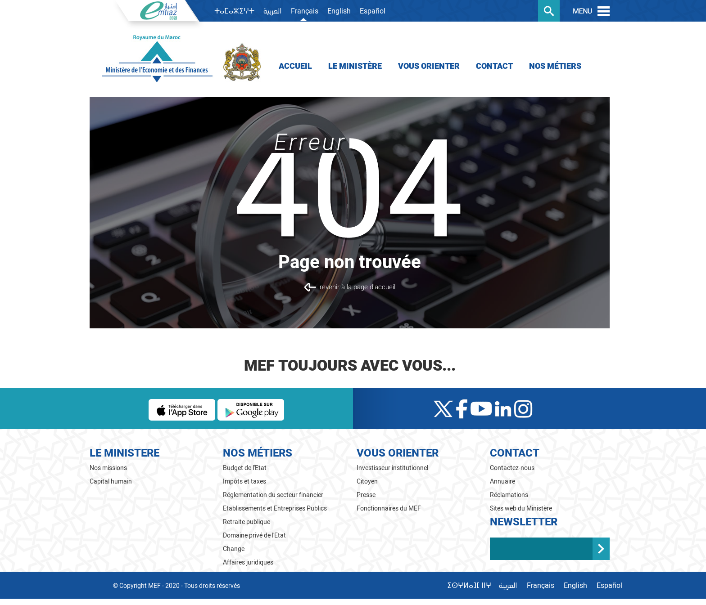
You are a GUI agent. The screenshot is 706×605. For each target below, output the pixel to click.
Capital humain (111, 481)
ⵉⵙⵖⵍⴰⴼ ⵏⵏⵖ (469, 585)
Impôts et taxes (244, 481)
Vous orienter (429, 66)
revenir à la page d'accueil (357, 287)
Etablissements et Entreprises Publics (275, 508)
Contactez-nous (512, 468)
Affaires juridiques (248, 562)
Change (233, 549)
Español (372, 11)
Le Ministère (355, 66)
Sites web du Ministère (521, 508)
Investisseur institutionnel (392, 468)
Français (304, 11)
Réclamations (509, 495)
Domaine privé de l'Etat (254, 535)
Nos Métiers (555, 66)
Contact (494, 66)
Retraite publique (246, 522)
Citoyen (367, 481)
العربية (272, 11)
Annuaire (502, 481)
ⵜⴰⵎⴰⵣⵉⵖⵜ (234, 11)
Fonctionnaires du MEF (389, 508)
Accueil (295, 66)
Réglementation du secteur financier (273, 495)
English (339, 11)
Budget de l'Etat (245, 468)
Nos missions (108, 468)
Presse (366, 495)
